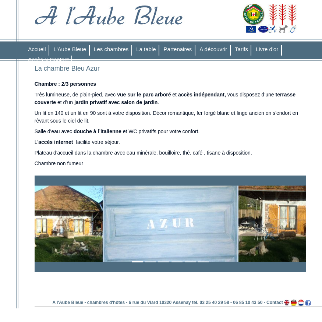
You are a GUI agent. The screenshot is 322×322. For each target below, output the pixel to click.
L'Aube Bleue (69, 49)
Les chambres (111, 49)
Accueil (37, 49)
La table (146, 49)
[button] (55, 224)
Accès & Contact (48, 59)
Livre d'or (267, 49)
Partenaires (178, 49)
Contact (274, 302)
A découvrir (213, 49)
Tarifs (241, 49)
